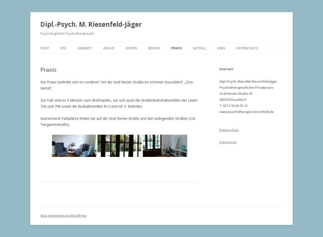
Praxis (176, 48)
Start (44, 48)
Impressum (228, 142)
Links (221, 48)
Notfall (199, 48)
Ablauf (109, 48)
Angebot (85, 48)
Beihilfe (154, 48)
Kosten (131, 48)
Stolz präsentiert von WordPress (63, 216)
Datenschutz (247, 48)
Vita (63, 48)
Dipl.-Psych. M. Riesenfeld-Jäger (91, 24)
